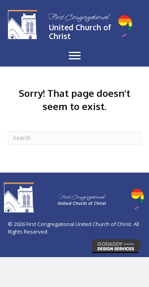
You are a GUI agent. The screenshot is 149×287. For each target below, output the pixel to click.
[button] (75, 56)
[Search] (74, 138)
